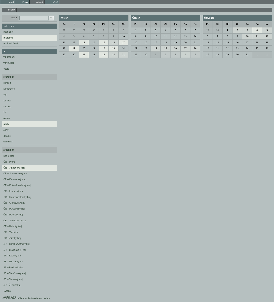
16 (113, 42)
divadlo (7, 136)
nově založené (10, 43)
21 (93, 48)
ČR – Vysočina (10, 232)
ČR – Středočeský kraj (14, 220)
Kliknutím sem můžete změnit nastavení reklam (26, 298)
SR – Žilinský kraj (12, 285)
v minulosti (8, 63)
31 (123, 54)
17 (123, 42)
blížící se (8, 37)
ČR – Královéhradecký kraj (17, 185)
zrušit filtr (8, 77)
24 (123, 48)
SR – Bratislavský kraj (14, 250)
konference (9, 89)
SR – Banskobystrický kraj (16, 244)
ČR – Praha (9, 162)
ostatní (6, 118)
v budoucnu (9, 57)
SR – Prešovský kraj (13, 267)
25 (64, 54)
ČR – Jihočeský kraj (14, 167)
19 (74, 48)
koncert (7, 83)
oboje (6, 68)
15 (103, 42)
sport (6, 130)
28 (74, 30)
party (6, 124)
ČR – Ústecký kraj (12, 226)
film (5, 112)
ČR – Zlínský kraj (12, 238)
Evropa (7, 291)
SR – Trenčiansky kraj (14, 273)
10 (123, 36)
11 (64, 42)
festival (6, 100)
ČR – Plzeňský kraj (13, 214)
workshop (8, 141)
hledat (14, 17)
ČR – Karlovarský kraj (14, 179)
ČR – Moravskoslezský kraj (17, 197)
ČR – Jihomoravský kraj (15, 173)
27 (64, 30)
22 (103, 48)
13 (84, 42)
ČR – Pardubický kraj (14, 208)
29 (84, 30)
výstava (7, 106)
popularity (8, 32)
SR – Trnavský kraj (13, 279)
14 (93, 42)
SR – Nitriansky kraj (13, 261)
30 (93, 30)
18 (64, 48)
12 (74, 42)
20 (84, 48)
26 (74, 54)
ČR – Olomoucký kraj (14, 203)
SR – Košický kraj (12, 255)
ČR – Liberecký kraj (13, 191)
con (5, 94)
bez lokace (8, 156)
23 (113, 48)
